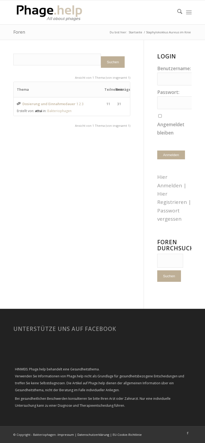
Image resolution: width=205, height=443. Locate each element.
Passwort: (168, 92)
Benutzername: (174, 68)
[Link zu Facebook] (188, 433)
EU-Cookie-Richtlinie (127, 435)
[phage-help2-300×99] (49, 12)
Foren (19, 32)
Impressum (66, 435)
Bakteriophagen (59, 111)
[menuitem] (177, 12)
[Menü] (189, 12)
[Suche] (177, 12)
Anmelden (171, 155)
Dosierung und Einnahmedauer (49, 103)
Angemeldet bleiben (170, 128)
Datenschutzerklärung (93, 435)
